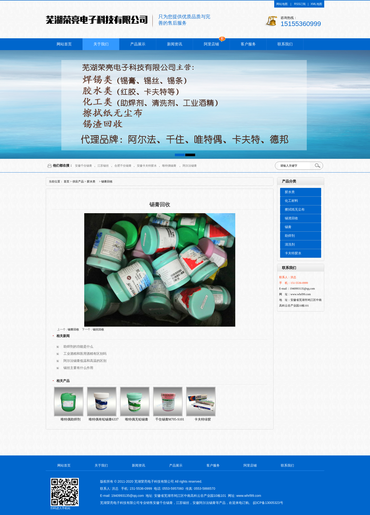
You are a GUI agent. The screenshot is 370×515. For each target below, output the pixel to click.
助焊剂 (290, 236)
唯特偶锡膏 (169, 165)
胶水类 (290, 192)
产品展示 (137, 44)
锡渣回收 (291, 218)
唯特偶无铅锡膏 (136, 419)
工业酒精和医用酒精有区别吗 (84, 353)
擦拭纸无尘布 (295, 209)
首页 (66, 181)
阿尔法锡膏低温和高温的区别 (84, 361)
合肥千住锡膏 (122, 165)
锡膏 (288, 227)
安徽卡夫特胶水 (147, 165)
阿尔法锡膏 (190, 165)
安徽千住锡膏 (83, 165)
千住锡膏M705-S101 (169, 419)
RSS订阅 (300, 4)
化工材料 (291, 201)
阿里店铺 (211, 44)
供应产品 (78, 181)
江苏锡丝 (103, 165)
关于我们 (101, 44)
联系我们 (285, 44)
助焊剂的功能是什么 (78, 346)
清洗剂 (290, 244)
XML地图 (316, 4)
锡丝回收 (98, 329)
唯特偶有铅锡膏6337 (103, 419)
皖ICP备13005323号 (268, 503)
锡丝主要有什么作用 (78, 368)
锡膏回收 (107, 181)
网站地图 (282, 4)
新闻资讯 (174, 44)
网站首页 (64, 44)
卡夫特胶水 (293, 253)
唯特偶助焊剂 (70, 419)
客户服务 (248, 44)
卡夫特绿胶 (202, 419)
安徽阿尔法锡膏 (204, 503)
